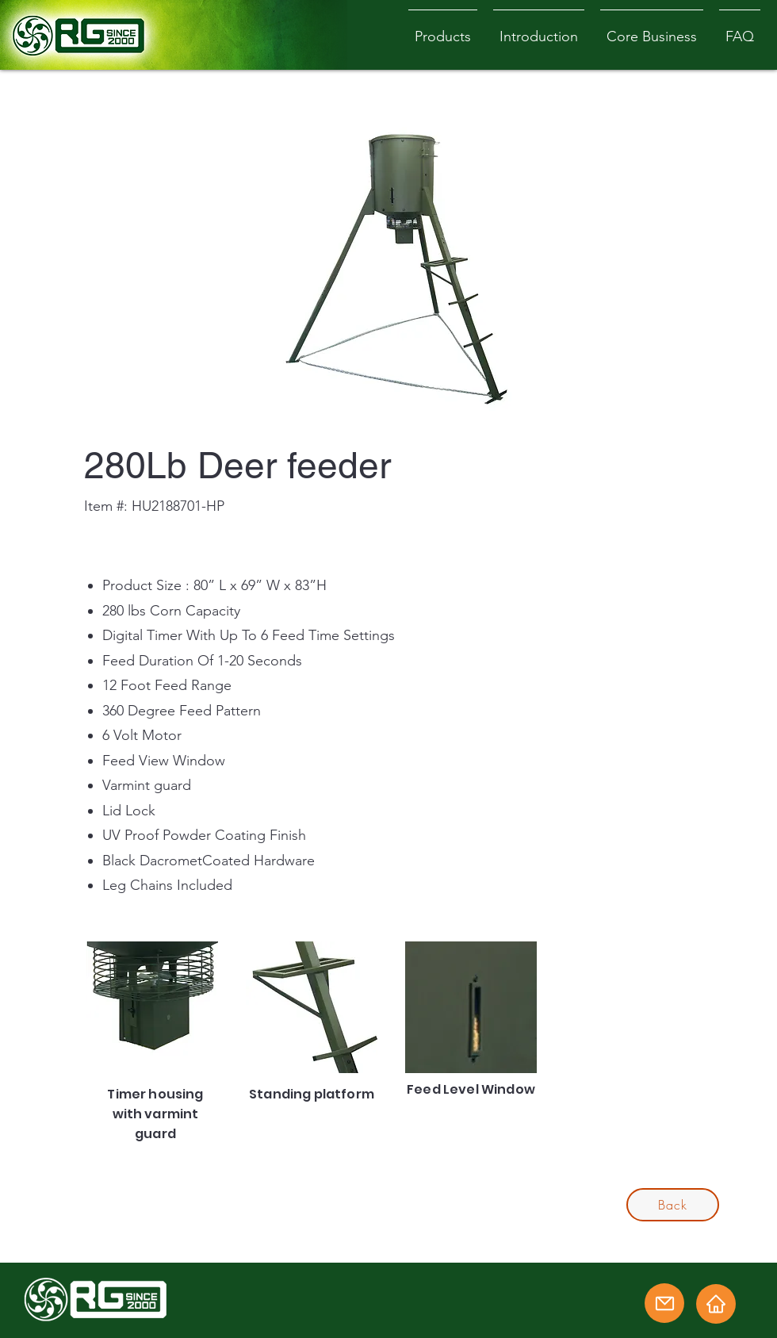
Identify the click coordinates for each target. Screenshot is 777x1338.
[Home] (716, 1304)
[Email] (664, 1303)
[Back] (672, 1204)
